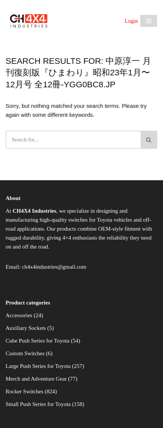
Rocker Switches (24, 391)
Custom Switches (25, 353)
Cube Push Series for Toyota (37, 341)
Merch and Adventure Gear (36, 379)
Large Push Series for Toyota (38, 366)
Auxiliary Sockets (26, 328)
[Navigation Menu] (148, 21)
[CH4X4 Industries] (29, 21)
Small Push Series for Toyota (38, 404)
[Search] (73, 140)
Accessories (19, 315)
